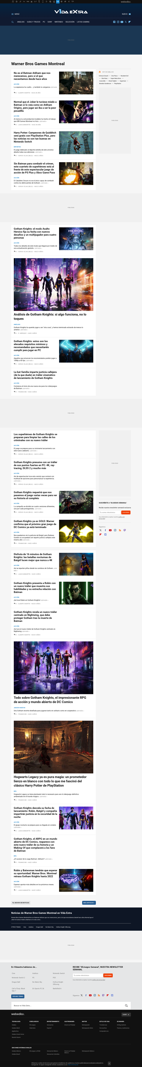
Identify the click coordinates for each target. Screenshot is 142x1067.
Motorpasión (86, 1025)
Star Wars (104, 78)
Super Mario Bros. (116, 78)
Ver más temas (17, 996)
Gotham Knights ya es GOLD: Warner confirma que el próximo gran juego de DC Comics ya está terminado (35, 524)
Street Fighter (113, 81)
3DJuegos (32, 1025)
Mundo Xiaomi (16, 1037)
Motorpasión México (88, 1051)
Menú (17, 14)
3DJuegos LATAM (34, 1051)
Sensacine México (52, 1051)
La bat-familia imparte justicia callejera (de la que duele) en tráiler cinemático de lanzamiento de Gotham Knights (35, 375)
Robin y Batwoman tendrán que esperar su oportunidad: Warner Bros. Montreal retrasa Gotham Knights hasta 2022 (35, 873)
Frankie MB (22, 392)
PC (44, 22)
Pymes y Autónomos (123, 1028)
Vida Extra (71, 11)
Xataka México (16, 1051)
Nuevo (124, 14)
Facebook (105, 530)
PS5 (54, 978)
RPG (15, 791)
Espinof (49, 1028)
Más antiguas (89, 903)
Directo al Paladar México (69, 1052)
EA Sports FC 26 (38, 989)
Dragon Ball (39, 927)
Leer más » (43, 121)
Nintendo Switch (59, 973)
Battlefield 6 (57, 989)
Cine (24, 927)
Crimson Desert (103, 76)
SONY (50, 22)
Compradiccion (104, 1031)
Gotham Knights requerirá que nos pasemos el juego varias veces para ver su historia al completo (35, 495)
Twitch (125, 530)
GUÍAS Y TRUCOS (33, 22)
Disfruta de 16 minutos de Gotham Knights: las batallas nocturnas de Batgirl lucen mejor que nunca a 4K (33, 557)
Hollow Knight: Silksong (63, 927)
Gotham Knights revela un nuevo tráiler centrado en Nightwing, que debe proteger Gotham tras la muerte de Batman (35, 616)
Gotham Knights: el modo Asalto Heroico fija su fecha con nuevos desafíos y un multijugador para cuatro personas (35, 233)
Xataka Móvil (16, 1028)
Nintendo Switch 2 (18, 978)
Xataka (14, 1025)
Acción (16, 84)
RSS (120, 530)
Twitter (125, 22)
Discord (114, 22)
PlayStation (117, 83)
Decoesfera (103, 1028)
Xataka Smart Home (18, 1034)
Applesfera (15, 1031)
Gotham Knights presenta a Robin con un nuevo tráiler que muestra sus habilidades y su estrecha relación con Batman (35, 588)
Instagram (118, 22)
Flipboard (129, 22)
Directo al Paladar (69, 1025)
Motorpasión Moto (87, 1028)
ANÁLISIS (20, 22)
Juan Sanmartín (24, 124)
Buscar (126, 1006)
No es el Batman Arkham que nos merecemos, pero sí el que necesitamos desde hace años (32, 76)
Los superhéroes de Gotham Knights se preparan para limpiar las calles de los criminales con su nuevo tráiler (35, 437)
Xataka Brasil (16, 1054)
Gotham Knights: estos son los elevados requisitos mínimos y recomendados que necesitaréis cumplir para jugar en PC (31, 346)
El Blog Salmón (121, 1025)
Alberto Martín (24, 93)
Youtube (122, 22)
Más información (73, 1065)
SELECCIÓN (69, 22)
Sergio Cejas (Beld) (25, 155)
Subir (125, 1014)
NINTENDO (59, 22)
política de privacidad (98, 980)
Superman (123, 81)
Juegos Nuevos (19, 707)
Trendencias (103, 1025)
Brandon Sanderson (105, 83)
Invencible (102, 81)
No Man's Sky (50, 927)
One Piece (114, 76)
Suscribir (125, 512)
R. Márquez (22, 333)
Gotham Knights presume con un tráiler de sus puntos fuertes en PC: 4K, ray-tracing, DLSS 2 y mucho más (35, 465)
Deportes (17, 147)
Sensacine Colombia (53, 1054)
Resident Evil (124, 76)
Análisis (17, 324)
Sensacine (50, 1025)
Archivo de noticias (21, 903)
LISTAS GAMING (83, 22)
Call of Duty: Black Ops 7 (18, 990)
